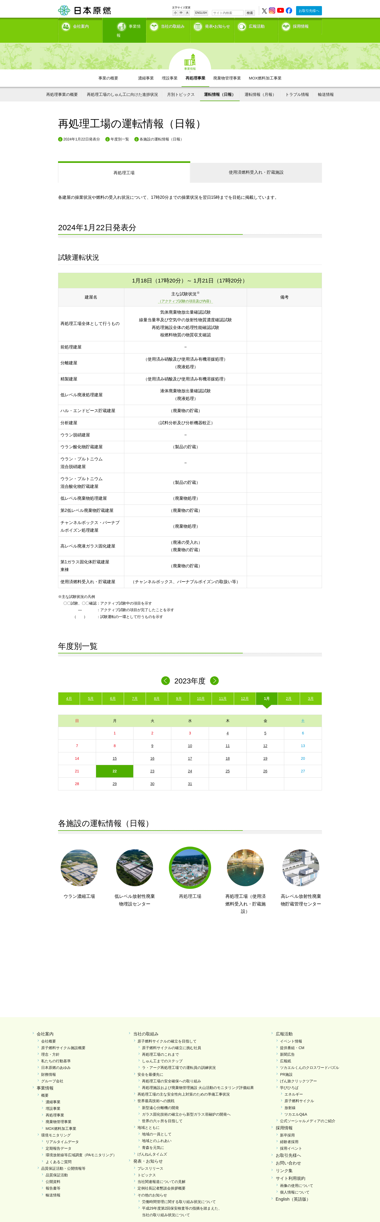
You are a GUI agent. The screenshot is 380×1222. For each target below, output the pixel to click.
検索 (250, 13)
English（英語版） (293, 1190)
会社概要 (48, 1032)
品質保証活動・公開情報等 (63, 1159)
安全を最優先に (150, 1065)
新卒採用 (287, 1126)
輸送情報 (326, 85)
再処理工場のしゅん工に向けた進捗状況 (122, 85)
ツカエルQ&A (295, 1105)
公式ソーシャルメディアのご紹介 (307, 1112)
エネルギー (293, 1085)
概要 (45, 1086)
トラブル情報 (297, 85)
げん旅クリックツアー (298, 1072)
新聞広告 (287, 1045)
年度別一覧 (120, 130)
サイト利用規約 (290, 1169)
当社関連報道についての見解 (161, 1173)
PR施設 (286, 1065)
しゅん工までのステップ (162, 1052)
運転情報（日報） (220, 85)
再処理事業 (195, 69)
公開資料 (53, 1173)
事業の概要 (108, 69)
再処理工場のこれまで (160, 1045)
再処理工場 (124, 164)
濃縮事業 (146, 69)
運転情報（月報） (260, 85)
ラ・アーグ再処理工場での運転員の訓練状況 (179, 1058)
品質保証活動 (57, 1166)
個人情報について (295, 1183)
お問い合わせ (288, 1154)
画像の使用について (296, 1176)
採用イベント (291, 1139)
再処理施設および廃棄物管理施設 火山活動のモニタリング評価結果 (198, 1078)
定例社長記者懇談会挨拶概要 (161, 1179)
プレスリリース (150, 1159)
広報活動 (257, 25)
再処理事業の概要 (62, 85)
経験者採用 (289, 1133)
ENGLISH (201, 12)
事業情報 (125, 25)
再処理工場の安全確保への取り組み (171, 1072)
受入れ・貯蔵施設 (256, 163)
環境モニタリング (56, 1126)
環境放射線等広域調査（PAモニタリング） (81, 1146)
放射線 (290, 1098)
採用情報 (301, 25)
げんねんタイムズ (152, 1145)
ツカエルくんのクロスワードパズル (309, 1058)
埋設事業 (170, 69)
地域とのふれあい (157, 1132)
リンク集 (284, 1161)
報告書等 (53, 1179)
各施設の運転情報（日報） (162, 130)
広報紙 (285, 1052)
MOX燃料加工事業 (265, 69)
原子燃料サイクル (299, 1092)
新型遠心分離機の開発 (160, 1098)
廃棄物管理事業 (227, 69)
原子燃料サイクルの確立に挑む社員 (171, 1038)
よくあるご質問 (59, 1152)
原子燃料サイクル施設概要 (63, 1038)
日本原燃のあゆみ (56, 1058)
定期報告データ (59, 1139)
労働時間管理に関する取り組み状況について (179, 1192)
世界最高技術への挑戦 (155, 1092)
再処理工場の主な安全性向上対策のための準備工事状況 (183, 1085)
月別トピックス (181, 85)
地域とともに (148, 1118)
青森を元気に (153, 1138)
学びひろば (289, 1078)
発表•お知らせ (217, 25)
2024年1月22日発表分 (81, 130)
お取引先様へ (309, 11)
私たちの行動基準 (56, 1052)
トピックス (146, 1166)
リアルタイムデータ (62, 1133)
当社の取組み (173, 25)
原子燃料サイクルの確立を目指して (167, 1032)
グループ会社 (52, 1072)
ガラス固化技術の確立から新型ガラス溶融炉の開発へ (186, 1105)
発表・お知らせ (148, 1152)
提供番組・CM (292, 1038)
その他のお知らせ (152, 1186)
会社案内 (81, 25)
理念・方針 (50, 1045)
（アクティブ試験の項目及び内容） (185, 292)
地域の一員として (157, 1125)
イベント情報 (291, 1032)
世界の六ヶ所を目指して (162, 1112)
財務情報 (48, 1065)
